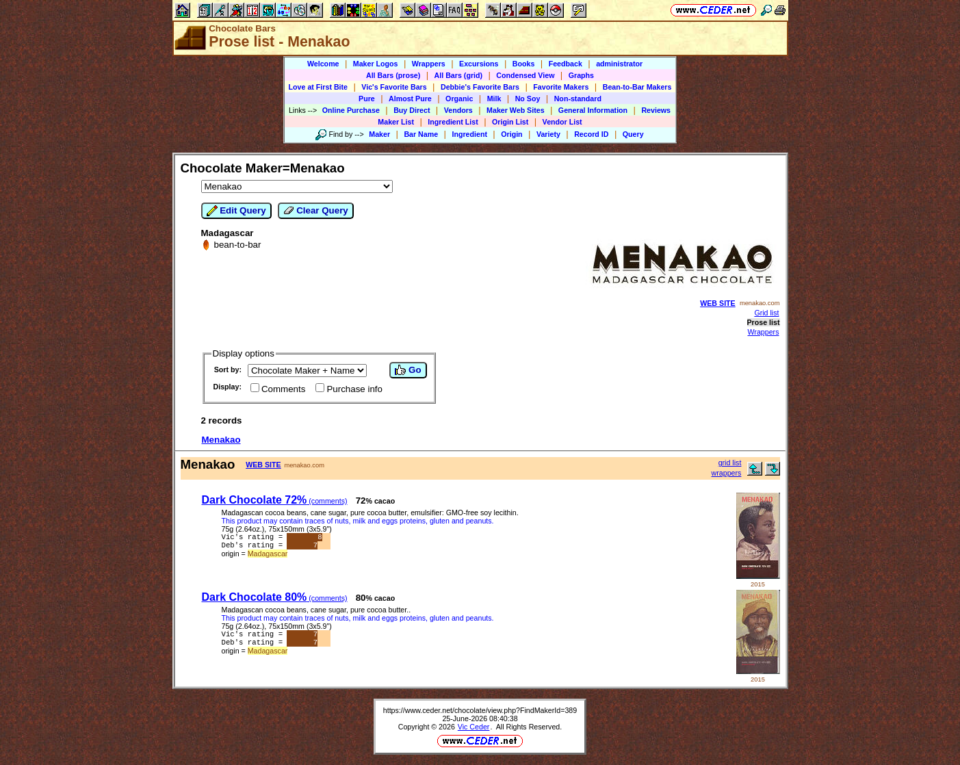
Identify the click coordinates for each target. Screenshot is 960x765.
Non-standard (577, 98)
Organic (459, 98)
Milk (494, 98)
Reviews (656, 110)
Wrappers (428, 64)
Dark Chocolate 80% (275, 597)
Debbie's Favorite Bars (480, 87)
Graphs (581, 75)
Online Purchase (351, 110)
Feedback (565, 64)
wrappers (727, 473)
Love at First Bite (318, 87)
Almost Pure (410, 98)
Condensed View (525, 75)
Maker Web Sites (516, 110)
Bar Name (421, 134)
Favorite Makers (560, 87)
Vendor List (562, 122)
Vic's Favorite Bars (393, 87)
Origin (511, 134)
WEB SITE (718, 303)
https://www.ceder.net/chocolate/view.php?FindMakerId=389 (480, 710)
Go (408, 370)
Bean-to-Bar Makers (637, 87)
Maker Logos (375, 64)
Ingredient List (453, 122)
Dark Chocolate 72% (275, 500)
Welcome (323, 64)
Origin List (510, 122)
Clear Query (315, 210)
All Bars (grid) (458, 75)
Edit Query (236, 210)
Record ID (591, 134)
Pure (367, 98)
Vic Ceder (474, 727)
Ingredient (469, 134)
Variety (548, 134)
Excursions (478, 64)
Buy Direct (411, 110)
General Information (592, 110)
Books (524, 64)
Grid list (766, 313)
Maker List (396, 122)
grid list (730, 462)
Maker (379, 134)
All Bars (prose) (393, 75)
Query (633, 134)
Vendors (458, 110)
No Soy (528, 98)
